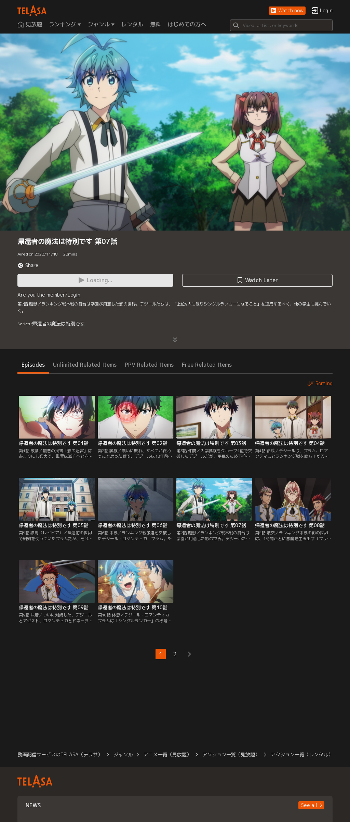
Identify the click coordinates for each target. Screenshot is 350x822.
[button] (287, 10)
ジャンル (123, 754)
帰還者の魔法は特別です (58, 323)
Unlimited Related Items (85, 364)
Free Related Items (207, 364)
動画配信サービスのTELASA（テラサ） (60, 754)
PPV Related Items (149, 364)
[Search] (281, 25)
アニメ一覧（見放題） (167, 754)
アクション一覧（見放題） (231, 754)
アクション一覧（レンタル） (302, 754)
